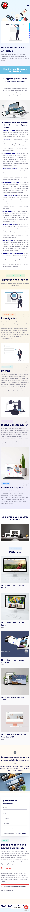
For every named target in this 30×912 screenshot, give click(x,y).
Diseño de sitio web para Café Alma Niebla (14, 586)
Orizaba (2, 766)
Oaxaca (9, 770)
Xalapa (27, 766)
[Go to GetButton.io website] (26, 910)
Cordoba (8, 766)
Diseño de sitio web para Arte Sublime (12, 624)
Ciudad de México (18, 770)
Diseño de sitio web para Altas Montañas (12, 661)
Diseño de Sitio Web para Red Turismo (12, 698)
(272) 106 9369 (22, 833)
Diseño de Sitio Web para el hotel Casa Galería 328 (13, 736)
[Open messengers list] (26, 907)
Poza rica (9, 768)
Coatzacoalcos (24, 768)
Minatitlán (16, 768)
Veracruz (2, 768)
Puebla (25, 123)
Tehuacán (15, 766)
